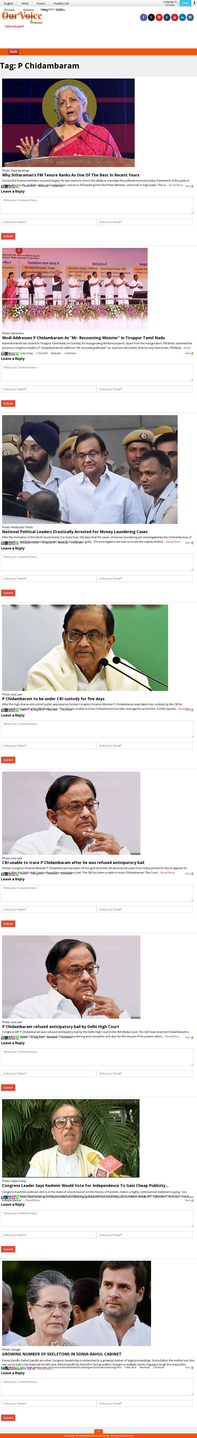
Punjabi (29, 16)
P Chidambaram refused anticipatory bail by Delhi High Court (60, 1026)
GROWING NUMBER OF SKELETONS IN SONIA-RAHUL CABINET (61, 1354)
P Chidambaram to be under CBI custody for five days (53, 698)
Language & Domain (171, 3)
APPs (185, 3)
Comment (57, 186)
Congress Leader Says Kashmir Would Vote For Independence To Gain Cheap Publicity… (85, 1185)
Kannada (10, 16)
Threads (9, 10)
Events (60, 10)
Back (13, 52)
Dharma (28, 10)
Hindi (25, 3)
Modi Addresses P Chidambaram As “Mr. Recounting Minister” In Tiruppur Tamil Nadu (83, 337)
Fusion (41, 3)
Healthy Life (61, 3)
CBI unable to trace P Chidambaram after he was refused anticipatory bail (73, 862)
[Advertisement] (98, 35)
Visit (189, 186)
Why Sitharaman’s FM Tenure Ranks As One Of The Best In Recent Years (70, 174)
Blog (45, 10)
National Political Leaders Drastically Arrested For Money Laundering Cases (75, 531)
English (8, 3)
